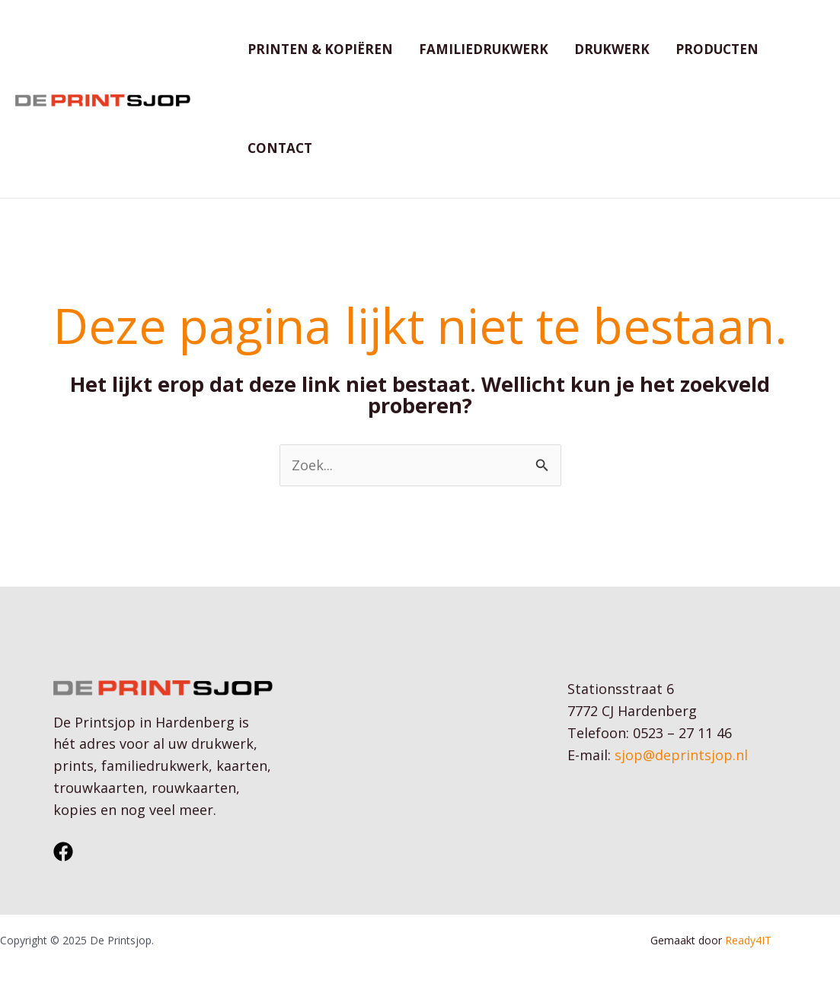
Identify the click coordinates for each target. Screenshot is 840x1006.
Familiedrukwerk (483, 49)
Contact (280, 148)
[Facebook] (63, 851)
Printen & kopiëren (320, 49)
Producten (717, 49)
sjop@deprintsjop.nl (681, 755)
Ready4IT (750, 940)
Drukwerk (612, 49)
